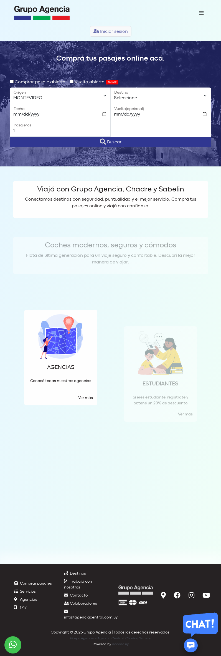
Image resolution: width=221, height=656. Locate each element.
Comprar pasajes (33, 583)
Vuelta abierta (94, 82)
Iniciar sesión (110, 31)
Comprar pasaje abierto (37, 82)
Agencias (25, 600)
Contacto (76, 595)
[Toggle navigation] (201, 13)
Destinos (75, 573)
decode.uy (120, 644)
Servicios (25, 591)
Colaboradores (80, 603)
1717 (20, 608)
